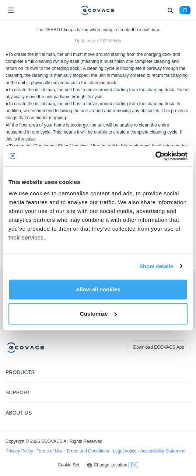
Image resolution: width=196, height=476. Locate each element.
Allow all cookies (98, 289)
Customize (98, 313)
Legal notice (125, 451)
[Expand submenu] (184, 372)
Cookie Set (69, 465)
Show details (156, 266)
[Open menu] (11, 10)
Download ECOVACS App (158, 347)
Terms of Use (50, 451)
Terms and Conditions (88, 451)
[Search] (170, 10)
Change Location (110, 465)
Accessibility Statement (162, 451)
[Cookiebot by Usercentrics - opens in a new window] (155, 156)
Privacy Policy (20, 451)
